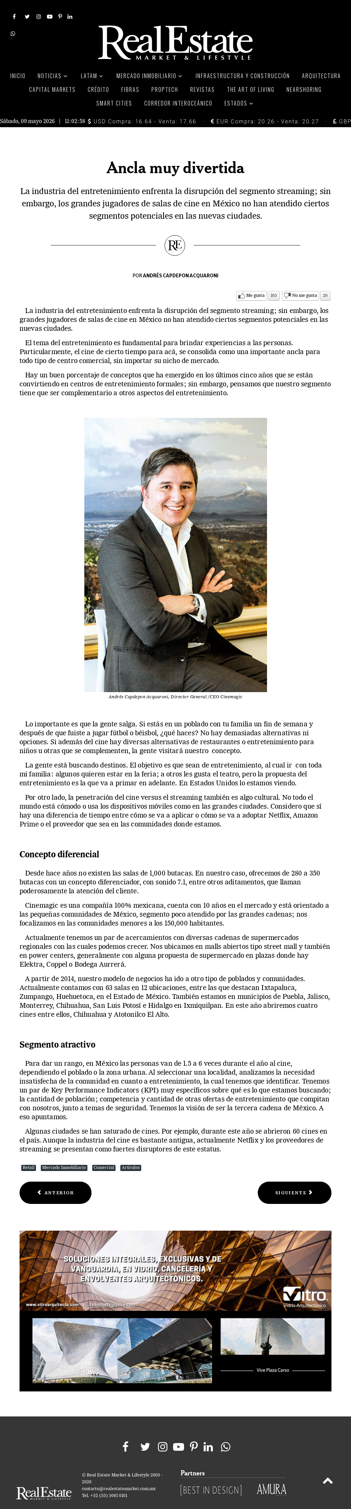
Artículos (131, 1152)
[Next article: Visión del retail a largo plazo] (294, 1177)
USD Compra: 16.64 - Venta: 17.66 (142, 106)
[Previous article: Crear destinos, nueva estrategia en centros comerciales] (56, 1177)
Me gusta (255, 280)
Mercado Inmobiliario (64, 1152)
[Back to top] (328, 1466)
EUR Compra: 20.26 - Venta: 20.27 (265, 106)
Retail (29, 1152)
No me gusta (304, 280)
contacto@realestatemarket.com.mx (119, 1473)
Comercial (104, 1152)
